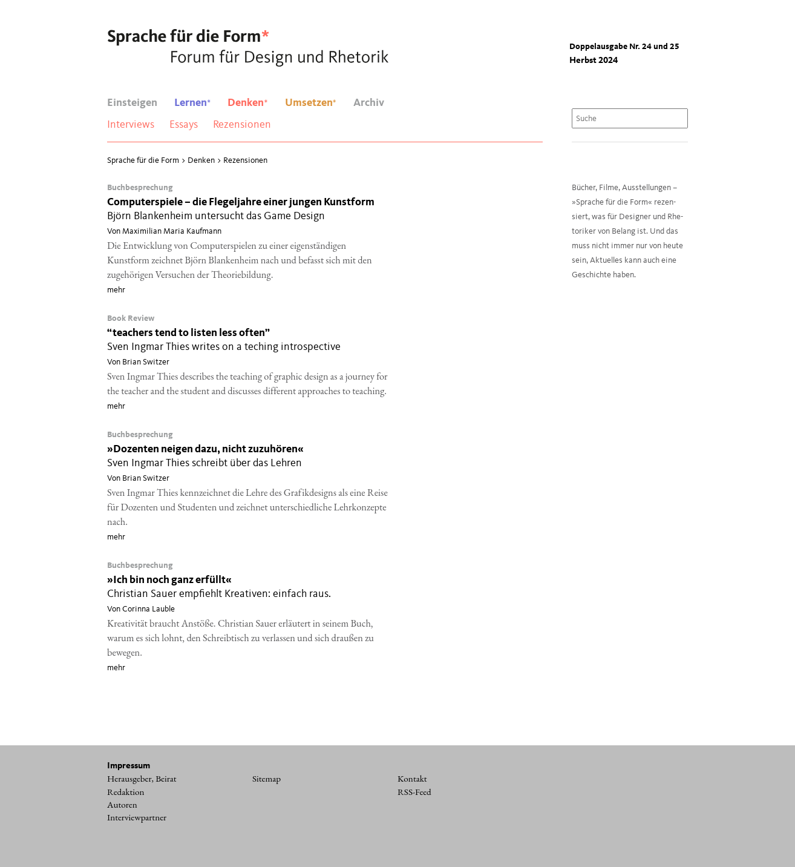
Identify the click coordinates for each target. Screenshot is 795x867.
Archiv (368, 102)
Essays (183, 124)
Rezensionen (242, 124)
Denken (247, 103)
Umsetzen (310, 103)
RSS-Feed (414, 792)
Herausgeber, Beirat (142, 779)
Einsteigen (132, 102)
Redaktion (126, 792)
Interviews (130, 124)
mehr (116, 290)
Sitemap (266, 779)
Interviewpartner (136, 817)
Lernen (192, 103)
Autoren (122, 805)
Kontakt (412, 779)
